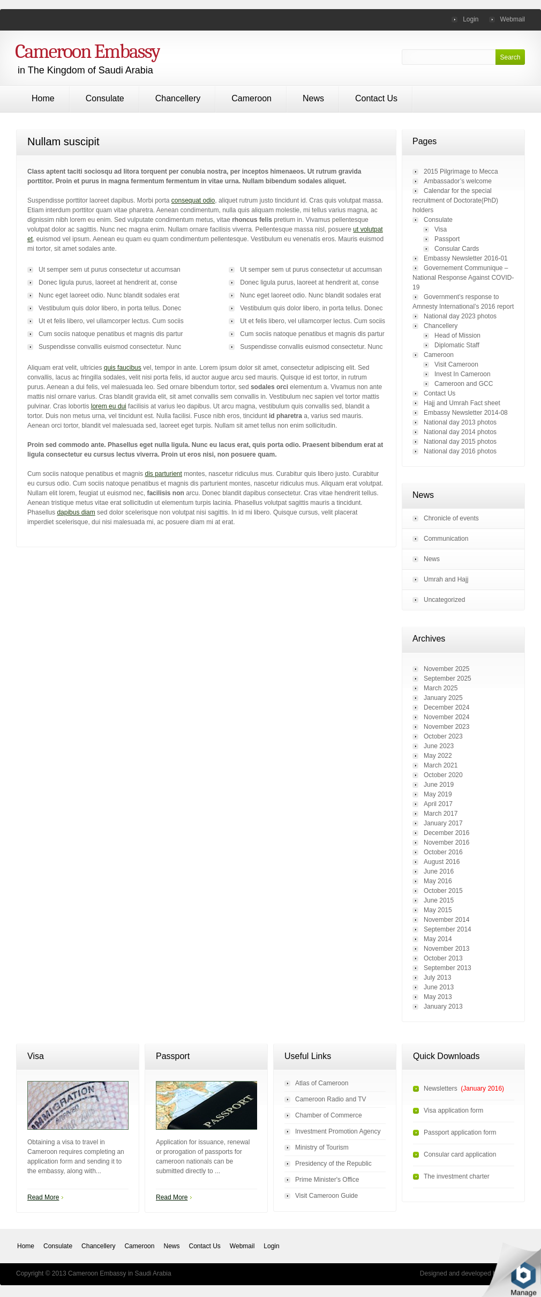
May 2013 (438, 997)
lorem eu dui (108, 406)
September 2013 (447, 968)
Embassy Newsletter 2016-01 (466, 258)
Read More (43, 1197)
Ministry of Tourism (322, 1147)
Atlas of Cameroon (321, 1083)
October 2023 (443, 736)
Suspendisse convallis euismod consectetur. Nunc (311, 347)
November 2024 (446, 717)
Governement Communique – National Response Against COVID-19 (463, 277)
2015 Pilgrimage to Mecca (461, 171)
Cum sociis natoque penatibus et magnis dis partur (312, 334)
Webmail (512, 19)
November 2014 (446, 919)
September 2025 (447, 678)
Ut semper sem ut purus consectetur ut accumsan (311, 269)
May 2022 (438, 755)
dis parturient (163, 474)
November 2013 (446, 948)
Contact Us (376, 98)
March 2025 (440, 688)
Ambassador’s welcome (458, 181)
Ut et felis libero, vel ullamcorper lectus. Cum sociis (312, 321)
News (313, 98)
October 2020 (443, 775)
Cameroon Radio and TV (330, 1099)
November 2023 (446, 727)
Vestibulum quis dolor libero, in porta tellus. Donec (311, 308)
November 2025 (446, 669)
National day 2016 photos (460, 451)
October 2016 (443, 852)
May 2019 (438, 794)
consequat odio (193, 200)
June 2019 (439, 784)
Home (43, 98)
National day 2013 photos (460, 422)
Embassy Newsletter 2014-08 (466, 412)
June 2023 (439, 746)
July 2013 (437, 977)
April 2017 (438, 804)
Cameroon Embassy (87, 51)
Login (470, 19)
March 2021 (440, 765)
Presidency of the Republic (333, 1163)
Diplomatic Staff (456, 345)
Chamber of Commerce (328, 1115)
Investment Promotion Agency (337, 1131)
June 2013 (439, 987)
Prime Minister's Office (327, 1179)
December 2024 (446, 707)
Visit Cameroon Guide (326, 1195)
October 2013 (443, 958)
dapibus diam (76, 512)
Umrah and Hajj (446, 579)
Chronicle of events (451, 518)
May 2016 (438, 881)
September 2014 (447, 929)
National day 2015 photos (460, 441)
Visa (440, 229)
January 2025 (443, 698)
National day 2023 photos (460, 316)
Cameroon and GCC (463, 383)
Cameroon (251, 98)
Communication (446, 538)
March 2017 (440, 813)
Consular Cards (456, 248)
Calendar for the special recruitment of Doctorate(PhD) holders (455, 200)
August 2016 (442, 862)
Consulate (105, 98)
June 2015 (439, 900)
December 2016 (446, 833)
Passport (447, 239)
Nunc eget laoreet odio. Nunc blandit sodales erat (310, 295)
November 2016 (446, 842)
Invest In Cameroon (462, 374)
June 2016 (439, 871)
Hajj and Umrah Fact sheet (462, 403)
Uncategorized (444, 599)
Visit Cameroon (456, 364)
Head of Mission (457, 335)
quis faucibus (122, 367)
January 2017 (443, 823)
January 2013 (443, 1006)
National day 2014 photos (460, 432)
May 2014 (438, 939)
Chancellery (177, 98)
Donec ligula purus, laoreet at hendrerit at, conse (309, 282)
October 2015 (443, 891)
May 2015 (438, 910)
